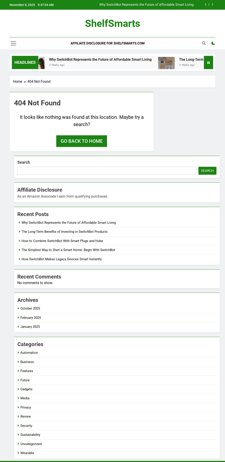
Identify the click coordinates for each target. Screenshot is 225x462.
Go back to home (82, 141)
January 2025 (30, 327)
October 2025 (30, 308)
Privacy (25, 407)
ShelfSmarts (112, 23)
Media (24, 398)
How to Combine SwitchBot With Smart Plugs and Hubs (62, 241)
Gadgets (26, 389)
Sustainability (30, 435)
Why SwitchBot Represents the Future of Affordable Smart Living (146, 5)
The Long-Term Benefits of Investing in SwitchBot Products (65, 232)
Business (27, 362)
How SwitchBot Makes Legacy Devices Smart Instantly (62, 259)
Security (26, 426)
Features (26, 371)
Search (23, 162)
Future (25, 380)
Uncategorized (31, 444)
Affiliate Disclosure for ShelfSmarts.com (108, 43)
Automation (29, 353)
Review (25, 416)
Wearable (27, 453)
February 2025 (30, 318)
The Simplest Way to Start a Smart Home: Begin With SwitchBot (68, 250)
